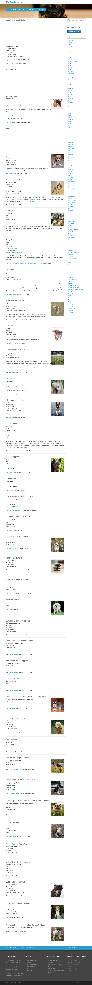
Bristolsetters (11, 740)
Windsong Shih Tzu (14, 180)
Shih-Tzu (11, 204)
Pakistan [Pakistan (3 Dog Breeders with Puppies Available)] (70, 217)
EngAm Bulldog (12, 294)
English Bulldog (12, 814)
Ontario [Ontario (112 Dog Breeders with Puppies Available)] (70, 212)
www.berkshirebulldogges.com (17, 437)
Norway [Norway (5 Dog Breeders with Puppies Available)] (70, 204)
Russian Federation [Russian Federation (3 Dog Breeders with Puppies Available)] (73, 244)
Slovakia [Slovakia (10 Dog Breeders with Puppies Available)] (70, 254)
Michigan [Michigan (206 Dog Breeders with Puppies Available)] (70, 165)
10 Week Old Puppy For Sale (18, 516)
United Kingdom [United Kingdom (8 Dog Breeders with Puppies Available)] (72, 285)
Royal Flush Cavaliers (15, 300)
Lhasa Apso (11, 634)
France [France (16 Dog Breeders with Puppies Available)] (70, 94)
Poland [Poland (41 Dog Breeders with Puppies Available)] (70, 225)
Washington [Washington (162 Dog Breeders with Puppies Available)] (71, 304)
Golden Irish (12, 751)
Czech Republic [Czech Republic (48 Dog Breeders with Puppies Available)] (72, 77)
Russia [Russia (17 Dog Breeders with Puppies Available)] (70, 242)
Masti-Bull (11, 63)
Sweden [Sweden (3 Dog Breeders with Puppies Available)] (70, 266)
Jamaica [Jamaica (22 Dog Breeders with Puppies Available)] (70, 129)
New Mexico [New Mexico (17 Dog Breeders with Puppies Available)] (71, 192)
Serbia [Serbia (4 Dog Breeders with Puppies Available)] (70, 250)
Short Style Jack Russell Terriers (19, 641)
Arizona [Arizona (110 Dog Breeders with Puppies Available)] (70, 48)
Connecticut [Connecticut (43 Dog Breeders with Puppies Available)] (71, 73)
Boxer (10, 417)
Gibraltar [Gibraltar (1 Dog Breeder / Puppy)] (70, 102)
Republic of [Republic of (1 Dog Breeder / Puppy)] (71, 235)
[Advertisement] (35, 33)
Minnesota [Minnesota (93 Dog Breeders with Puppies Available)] (71, 167)
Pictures (74, 2)
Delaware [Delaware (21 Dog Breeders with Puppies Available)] (70, 80)
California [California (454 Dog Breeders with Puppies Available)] (70, 65)
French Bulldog (12, 122)
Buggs (10, 895)
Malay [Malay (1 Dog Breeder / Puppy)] (69, 152)
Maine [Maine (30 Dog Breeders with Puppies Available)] (69, 150)
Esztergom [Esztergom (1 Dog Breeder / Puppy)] (71, 88)
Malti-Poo (11, 609)
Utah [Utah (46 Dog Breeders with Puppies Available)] (69, 295)
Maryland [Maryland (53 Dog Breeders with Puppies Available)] (70, 158)
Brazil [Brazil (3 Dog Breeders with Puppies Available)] (69, 59)
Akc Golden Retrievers (15, 718)
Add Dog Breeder (48, 2)
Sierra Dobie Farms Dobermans (56, 970)
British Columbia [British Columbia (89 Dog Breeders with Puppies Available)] (72, 61)
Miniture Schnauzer (14, 558)
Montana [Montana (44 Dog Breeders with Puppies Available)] (70, 173)
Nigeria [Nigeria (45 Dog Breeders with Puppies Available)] (70, 198)
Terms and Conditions (32, 973)
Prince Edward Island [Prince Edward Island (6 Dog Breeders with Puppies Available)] (73, 229)
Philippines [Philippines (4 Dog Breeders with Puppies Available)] (71, 223)
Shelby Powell (12, 424)
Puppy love (10, 211)
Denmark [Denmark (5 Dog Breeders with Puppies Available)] (70, 82)
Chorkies (9, 326)
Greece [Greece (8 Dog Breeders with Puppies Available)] (70, 104)
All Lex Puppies (12, 457)
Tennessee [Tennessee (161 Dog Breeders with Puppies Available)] (71, 273)
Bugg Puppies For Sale (15, 882)
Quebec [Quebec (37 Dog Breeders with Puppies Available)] (70, 233)
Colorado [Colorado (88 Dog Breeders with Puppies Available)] (70, 71)
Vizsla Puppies (12, 479)
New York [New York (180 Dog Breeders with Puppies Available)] (70, 194)
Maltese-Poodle (12, 599)
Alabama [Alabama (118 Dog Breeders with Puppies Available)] (70, 40)
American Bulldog (13, 935)
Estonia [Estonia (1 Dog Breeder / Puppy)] (70, 86)
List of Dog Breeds (73, 964)
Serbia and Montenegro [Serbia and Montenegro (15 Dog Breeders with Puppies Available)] (74, 252)
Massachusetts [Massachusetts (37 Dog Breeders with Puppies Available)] (72, 161)
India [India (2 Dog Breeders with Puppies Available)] (69, 115)
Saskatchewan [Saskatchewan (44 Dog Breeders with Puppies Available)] (72, 246)
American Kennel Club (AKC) (75, 960)
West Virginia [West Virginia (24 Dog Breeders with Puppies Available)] (71, 308)
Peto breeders (51, 972)
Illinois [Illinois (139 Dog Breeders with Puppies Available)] (70, 113)
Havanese (11, 173)
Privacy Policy (30, 970)
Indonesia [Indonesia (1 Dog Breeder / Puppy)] (70, 119)
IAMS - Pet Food (72, 968)
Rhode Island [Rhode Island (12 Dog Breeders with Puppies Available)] (71, 237)
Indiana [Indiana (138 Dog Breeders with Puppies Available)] (70, 117)
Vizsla (10, 490)
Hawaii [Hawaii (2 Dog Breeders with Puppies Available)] (70, 106)
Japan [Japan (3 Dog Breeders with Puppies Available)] (69, 131)
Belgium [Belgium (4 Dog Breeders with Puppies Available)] (70, 57)
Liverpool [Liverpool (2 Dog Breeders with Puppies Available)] (70, 144)
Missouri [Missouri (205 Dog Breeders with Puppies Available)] (70, 171)
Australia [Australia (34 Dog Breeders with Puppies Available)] (70, 53)
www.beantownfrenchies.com (17, 105)
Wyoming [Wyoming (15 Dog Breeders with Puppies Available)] (70, 312)
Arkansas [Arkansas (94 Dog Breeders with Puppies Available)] (70, 50)
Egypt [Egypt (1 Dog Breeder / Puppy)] (69, 84)
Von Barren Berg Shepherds (17, 536)
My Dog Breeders (14, 2)
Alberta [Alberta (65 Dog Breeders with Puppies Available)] (70, 44)
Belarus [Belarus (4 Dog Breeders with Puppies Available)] (70, 55)
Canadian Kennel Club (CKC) (75, 962)
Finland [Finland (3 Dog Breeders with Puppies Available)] (70, 90)
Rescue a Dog (82, 2)
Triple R (9, 240)
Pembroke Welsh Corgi (14, 548)
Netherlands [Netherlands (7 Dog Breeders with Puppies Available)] (71, 177)
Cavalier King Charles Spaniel (16, 319)
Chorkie (10, 343)
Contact (57, 2)
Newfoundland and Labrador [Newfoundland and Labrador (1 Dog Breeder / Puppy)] (75, 185)
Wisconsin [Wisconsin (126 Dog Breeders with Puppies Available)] (71, 310)
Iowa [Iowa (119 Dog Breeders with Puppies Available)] (69, 121)
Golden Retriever (13, 732)
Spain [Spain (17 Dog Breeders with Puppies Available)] (69, 262)
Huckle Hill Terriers (13, 679)
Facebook (81, 982)
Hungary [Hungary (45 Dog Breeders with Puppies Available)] (70, 109)
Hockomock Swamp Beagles (18, 903)
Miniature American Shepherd (16, 263)
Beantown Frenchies (14, 69)
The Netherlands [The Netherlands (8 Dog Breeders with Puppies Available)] (72, 279)
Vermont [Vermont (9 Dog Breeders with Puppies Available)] (70, 299)
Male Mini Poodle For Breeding (19, 579)
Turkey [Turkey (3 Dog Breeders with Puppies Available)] (70, 281)
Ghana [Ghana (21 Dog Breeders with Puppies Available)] (70, 100)
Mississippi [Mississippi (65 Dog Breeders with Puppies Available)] (71, 169)
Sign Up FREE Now (74, 31)
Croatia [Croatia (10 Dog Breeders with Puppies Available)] (70, 75)
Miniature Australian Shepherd (31, 263)
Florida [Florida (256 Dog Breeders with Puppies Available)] (70, 92)
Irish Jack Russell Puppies (17, 661)
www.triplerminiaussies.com (17, 252)
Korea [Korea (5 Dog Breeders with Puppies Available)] (69, 138)
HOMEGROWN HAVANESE (17, 349)
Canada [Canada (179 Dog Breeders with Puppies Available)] (70, 67)
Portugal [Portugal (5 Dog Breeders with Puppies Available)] (70, 227)
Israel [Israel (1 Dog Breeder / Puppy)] (69, 125)
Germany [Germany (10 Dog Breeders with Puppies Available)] (70, 98)
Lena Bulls (10, 269)
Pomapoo (11, 530)
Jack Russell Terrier (13, 654)
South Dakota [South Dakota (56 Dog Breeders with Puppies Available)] (71, 260)
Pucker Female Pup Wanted (17, 844)
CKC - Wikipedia (72, 970)
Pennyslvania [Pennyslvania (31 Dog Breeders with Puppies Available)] (71, 221)
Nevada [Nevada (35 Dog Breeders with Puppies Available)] (70, 179)
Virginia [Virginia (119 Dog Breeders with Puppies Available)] (70, 302)
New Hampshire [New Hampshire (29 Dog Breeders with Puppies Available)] (72, 188)
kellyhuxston (11, 379)
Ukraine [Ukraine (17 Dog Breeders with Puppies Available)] (70, 283)
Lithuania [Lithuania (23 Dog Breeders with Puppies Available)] (70, 142)
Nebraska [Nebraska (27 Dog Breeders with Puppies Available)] (70, 175)
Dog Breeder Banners (32, 964)
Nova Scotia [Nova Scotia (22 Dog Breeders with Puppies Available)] (71, 206)
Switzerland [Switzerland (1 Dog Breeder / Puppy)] (71, 269)
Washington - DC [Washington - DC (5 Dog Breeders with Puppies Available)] (72, 306)
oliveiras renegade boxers (16, 400)
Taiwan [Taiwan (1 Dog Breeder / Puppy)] (70, 271)
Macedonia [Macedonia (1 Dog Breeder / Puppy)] (71, 148)
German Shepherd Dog (14, 769)
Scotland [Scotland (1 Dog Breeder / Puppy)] (70, 248)
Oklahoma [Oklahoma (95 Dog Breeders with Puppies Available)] (71, 210)
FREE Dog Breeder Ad (74, 947)
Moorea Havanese (13, 128)
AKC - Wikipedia (72, 973)
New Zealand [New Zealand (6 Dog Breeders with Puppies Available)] (71, 196)
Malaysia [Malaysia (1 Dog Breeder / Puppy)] (70, 154)
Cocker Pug (11, 856)
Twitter (77, 982)
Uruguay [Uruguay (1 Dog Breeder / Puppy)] (70, 293)
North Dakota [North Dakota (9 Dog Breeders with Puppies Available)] (71, 202)
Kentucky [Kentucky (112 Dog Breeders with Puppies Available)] (70, 136)
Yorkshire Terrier (13, 472)
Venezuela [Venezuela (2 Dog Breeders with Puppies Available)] (71, 297)
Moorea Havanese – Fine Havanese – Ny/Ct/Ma (26, 697)
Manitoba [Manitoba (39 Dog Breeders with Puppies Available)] (70, 156)
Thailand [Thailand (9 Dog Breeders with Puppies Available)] (70, 277)
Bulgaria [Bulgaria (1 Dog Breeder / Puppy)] (70, 63)
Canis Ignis (50, 962)
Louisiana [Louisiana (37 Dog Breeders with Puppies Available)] (70, 146)
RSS (84, 982)
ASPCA (70, 966)
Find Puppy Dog (66, 2)
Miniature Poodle (13, 593)
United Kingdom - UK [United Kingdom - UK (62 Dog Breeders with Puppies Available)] (73, 287)
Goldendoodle (12, 234)
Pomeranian (12, 394)
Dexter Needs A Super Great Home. (21, 496)
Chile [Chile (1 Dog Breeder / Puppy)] (69, 69)
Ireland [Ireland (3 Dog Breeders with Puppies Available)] (70, 123)
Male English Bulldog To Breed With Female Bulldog (27, 801)
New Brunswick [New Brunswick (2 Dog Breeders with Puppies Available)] (72, 181)
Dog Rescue (30, 975)
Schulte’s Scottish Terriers (54, 960)
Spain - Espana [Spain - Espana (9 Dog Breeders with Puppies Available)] (72, 264)
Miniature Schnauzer (14, 569)
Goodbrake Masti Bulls (15, 20)
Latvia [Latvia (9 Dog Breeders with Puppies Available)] (69, 140)
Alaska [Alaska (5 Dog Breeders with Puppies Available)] (70, 42)
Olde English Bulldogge (14, 450)
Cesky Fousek (12, 875)
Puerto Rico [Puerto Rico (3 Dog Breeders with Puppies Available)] (71, 231)
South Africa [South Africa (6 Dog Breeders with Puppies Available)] (71, 256)
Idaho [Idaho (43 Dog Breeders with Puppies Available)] (69, 111)
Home (40, 2)
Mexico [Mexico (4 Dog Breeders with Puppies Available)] (70, 163)
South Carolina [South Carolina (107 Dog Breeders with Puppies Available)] (72, 258)
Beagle (10, 917)
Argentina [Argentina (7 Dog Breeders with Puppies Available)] (70, 46)
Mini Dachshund (52, 968)
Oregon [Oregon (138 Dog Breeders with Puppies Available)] (70, 214)
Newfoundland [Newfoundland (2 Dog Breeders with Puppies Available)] (72, 183)
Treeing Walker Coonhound (15, 510)
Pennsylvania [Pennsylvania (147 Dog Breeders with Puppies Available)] (71, 219)
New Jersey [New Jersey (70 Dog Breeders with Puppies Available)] (71, 190)
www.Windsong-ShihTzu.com (17, 193)
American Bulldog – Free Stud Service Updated (25, 925)
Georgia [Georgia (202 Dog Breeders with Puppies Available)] (70, 96)
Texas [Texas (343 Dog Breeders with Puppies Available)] (69, 275)
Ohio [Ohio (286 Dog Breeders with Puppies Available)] (69, 208)
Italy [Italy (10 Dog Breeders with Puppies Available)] (69, 127)
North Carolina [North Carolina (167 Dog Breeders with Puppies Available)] (72, 200)
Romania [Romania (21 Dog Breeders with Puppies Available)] (70, 239)
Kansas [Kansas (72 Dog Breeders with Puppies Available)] (70, 134)
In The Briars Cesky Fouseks (18, 862)
